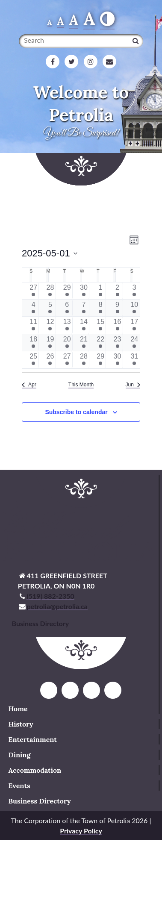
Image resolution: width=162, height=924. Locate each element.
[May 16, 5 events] (117, 325)
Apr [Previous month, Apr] (29, 385)
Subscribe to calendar (76, 412)
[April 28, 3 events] (50, 290)
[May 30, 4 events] (117, 359)
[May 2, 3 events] (117, 290)
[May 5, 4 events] (50, 308)
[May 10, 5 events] (134, 308)
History (21, 724)
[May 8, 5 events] (100, 308)
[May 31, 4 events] (134, 359)
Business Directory (40, 801)
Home (18, 708)
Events (19, 785)
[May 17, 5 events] (134, 325)
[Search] (135, 40)
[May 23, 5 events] (117, 342)
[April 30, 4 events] (84, 290)
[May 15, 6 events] (100, 325)
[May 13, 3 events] (67, 325)
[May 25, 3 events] (33, 359)
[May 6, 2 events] (67, 308)
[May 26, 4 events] (50, 359)
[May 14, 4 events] (84, 325)
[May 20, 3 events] (67, 342)
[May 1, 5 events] (100, 290)
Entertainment (33, 739)
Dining (20, 754)
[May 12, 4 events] (50, 325)
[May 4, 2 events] (33, 308)
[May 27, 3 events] (67, 359)
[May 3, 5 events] (134, 290)
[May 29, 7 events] (100, 359)
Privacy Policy (81, 831)
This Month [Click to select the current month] (81, 385)
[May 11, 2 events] (33, 325)
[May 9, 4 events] (117, 308)
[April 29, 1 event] (67, 290)
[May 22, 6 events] (100, 342)
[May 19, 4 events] (50, 342)
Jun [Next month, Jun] (133, 385)
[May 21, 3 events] (84, 342)
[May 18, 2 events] (33, 342)
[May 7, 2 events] (84, 308)
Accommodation (35, 770)
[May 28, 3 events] (84, 359)
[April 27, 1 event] (33, 290)
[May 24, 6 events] (134, 342)
